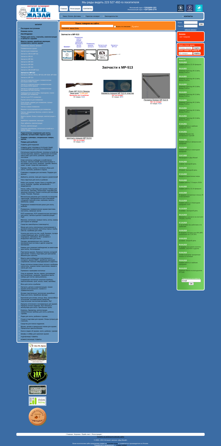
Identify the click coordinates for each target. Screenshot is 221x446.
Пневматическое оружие (29, 48)
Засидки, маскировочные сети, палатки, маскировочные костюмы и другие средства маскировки (36, 243)
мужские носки (112, 443)
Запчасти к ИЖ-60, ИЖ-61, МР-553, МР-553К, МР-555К (39, 75)
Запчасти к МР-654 (27, 62)
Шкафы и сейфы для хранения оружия (35, 334)
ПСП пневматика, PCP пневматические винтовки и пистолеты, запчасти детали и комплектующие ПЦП (39, 215)
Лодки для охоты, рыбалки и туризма (34, 316)
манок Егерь (74, 28)
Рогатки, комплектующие (29, 126)
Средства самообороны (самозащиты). (35, 224)
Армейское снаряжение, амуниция (32, 120)
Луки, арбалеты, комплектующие (31, 123)
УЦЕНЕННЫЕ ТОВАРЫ (29, 336)
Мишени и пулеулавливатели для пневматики (36, 109)
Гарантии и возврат (93, 16)
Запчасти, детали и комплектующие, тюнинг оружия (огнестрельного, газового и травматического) (37, 288)
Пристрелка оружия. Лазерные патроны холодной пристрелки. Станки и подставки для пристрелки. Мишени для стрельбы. (39, 253)
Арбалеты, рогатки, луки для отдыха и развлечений (39, 177)
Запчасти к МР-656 (27, 64)
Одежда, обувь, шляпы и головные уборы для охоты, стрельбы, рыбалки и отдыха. (37, 168)
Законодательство (111, 16)
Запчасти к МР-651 (27, 59)
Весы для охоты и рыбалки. (31, 284)
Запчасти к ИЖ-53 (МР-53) (29, 54)
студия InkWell (121, 445)
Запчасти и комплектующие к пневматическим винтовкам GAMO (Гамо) (36, 81)
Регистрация (75, 8)
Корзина (77, 434)
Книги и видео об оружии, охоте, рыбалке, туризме (39, 331)
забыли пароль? (190, 29)
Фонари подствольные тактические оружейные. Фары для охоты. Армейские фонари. (38, 294)
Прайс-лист (86, 434)
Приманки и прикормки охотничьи (33, 270)
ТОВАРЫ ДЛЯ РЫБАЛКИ (30, 145)
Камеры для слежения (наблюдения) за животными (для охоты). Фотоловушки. (39, 248)
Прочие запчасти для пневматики (32, 100)
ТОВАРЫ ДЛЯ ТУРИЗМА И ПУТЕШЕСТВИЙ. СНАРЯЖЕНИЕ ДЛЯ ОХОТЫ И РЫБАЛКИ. (37, 148)
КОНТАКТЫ (87, 8)
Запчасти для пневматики (29, 51)
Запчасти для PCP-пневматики (31, 97)
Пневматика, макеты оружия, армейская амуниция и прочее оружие (79, 42)
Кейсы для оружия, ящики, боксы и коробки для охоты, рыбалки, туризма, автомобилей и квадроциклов (38, 184)
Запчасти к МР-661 (27, 67)
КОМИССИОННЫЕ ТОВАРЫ (31, 339)
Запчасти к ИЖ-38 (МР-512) (30, 70)
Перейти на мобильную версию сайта (110, 437)
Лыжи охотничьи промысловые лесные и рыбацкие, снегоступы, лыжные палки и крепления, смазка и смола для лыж (39, 266)
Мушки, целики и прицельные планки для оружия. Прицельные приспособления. (39, 327)
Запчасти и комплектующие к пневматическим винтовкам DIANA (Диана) (36, 85)
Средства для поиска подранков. (33, 324)
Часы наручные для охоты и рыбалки (34, 180)
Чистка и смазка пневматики (30, 107)
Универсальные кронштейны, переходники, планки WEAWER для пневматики (37, 93)
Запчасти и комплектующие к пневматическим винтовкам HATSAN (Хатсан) (36, 89)
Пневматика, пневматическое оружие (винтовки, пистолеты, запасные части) (38, 210)
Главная (64, 8)
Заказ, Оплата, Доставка (72, 16)
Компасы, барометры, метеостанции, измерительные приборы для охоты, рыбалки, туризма (37, 311)
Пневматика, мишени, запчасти (31, 46)
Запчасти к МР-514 (27, 77)
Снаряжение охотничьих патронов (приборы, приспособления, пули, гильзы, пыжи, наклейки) (38, 280)
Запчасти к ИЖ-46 (27, 56)
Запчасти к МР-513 (114, 46)
